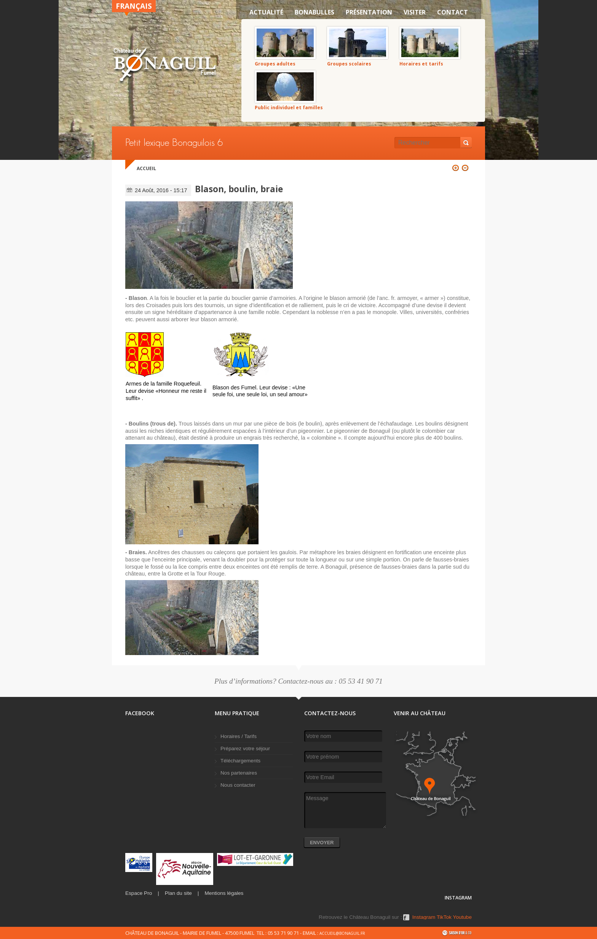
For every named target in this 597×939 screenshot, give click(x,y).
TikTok (444, 917)
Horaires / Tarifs (238, 736)
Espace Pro (138, 893)
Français (134, 6)
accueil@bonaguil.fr (342, 933)
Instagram (423, 917)
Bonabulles (314, 12)
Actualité (266, 12)
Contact (452, 12)
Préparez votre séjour (245, 748)
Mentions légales (223, 893)
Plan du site (178, 893)
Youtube (462, 917)
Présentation (369, 12)
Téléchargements (240, 761)
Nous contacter (237, 785)
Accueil (146, 168)
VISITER (415, 12)
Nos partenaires (238, 773)
